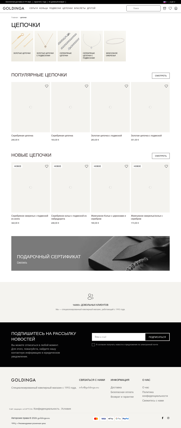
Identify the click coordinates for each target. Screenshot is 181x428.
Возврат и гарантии (122, 397)
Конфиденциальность (47, 409)
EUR (172, 2)
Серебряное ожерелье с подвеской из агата (29, 217)
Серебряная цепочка (22, 135)
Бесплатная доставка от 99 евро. (19, 2)
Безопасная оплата (122, 392)
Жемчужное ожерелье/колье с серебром (147, 217)
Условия (66, 409)
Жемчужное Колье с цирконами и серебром (108, 217)
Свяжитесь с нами (153, 400)
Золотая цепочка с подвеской (106, 135)
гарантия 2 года (40, 2)
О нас (145, 387)
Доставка (116, 387)
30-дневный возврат (57, 2)
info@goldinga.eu (89, 387)
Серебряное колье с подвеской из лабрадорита (69, 217)
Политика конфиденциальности (155, 394)
